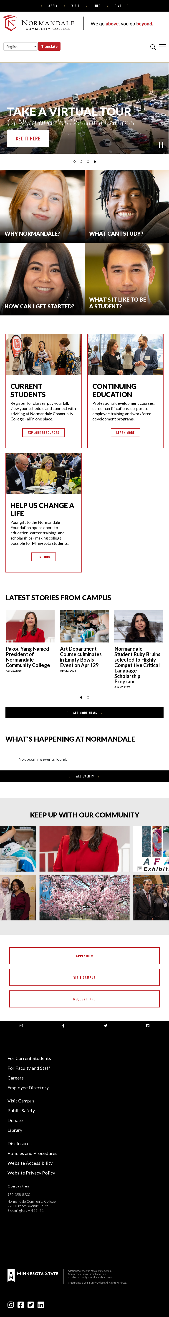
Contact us (19, 1186)
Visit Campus (84, 977)
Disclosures (20, 1143)
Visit (75, 5)
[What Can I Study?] (127, 206)
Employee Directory (28, 1087)
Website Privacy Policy (31, 1172)
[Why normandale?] (42, 206)
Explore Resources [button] (43, 432)
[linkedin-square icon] (41, 1306)
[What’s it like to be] (127, 279)
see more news (85, 712)
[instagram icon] (11, 1306)
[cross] (162, 47)
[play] (161, 145)
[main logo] (78, 23)
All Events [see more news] (85, 776)
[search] (153, 47)
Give (118, 5)
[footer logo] (33, 1275)
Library (15, 1130)
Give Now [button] (43, 557)
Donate (15, 1120)
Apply (53, 5)
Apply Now (84, 955)
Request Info (84, 999)
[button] (74, 161)
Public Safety (21, 1110)
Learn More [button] (125, 432)
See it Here (28, 138)
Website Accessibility (30, 1163)
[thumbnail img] (30, 643)
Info (97, 5)
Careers (16, 1077)
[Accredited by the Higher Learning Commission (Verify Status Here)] (25, 1243)
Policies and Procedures (32, 1153)
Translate (49, 46)
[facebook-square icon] (21, 1306)
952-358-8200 (19, 1194)
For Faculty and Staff (29, 1068)
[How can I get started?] (42, 279)
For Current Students (29, 1058)
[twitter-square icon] (31, 1306)
